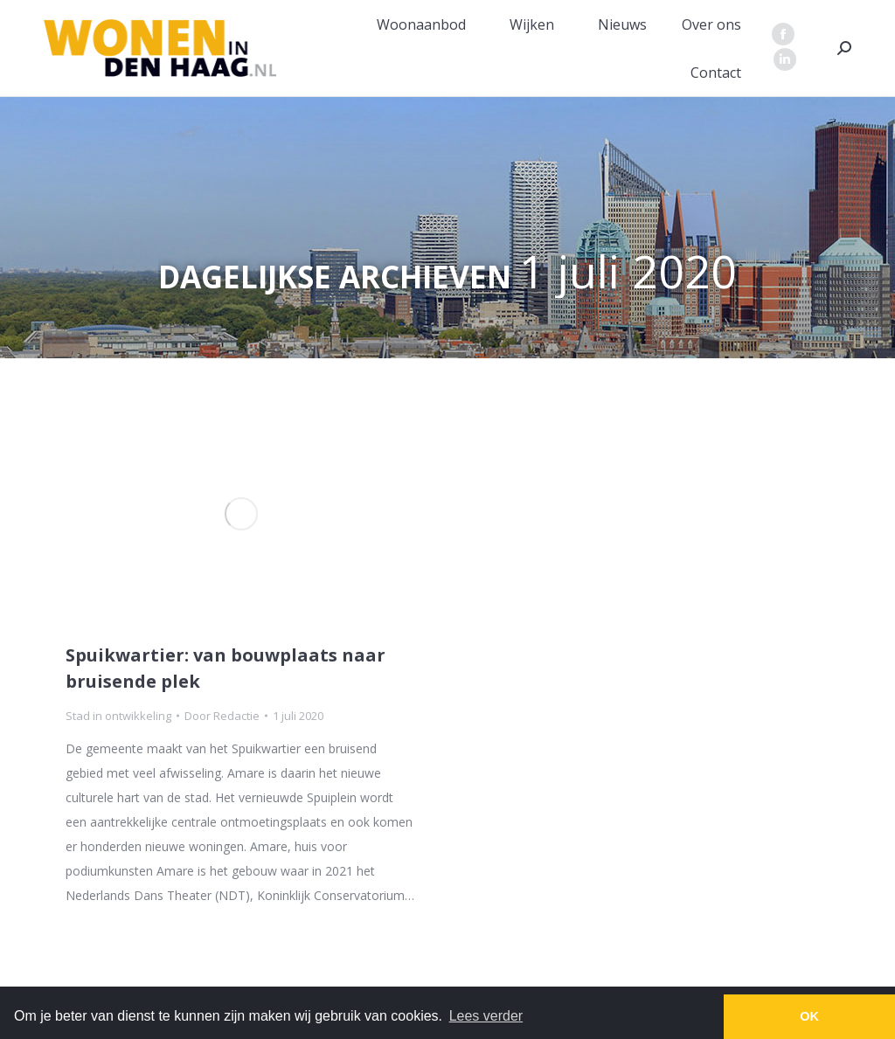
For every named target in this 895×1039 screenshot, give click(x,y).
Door (222, 716)
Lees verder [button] (486, 1015)
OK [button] (809, 1016)
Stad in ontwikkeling (118, 716)
